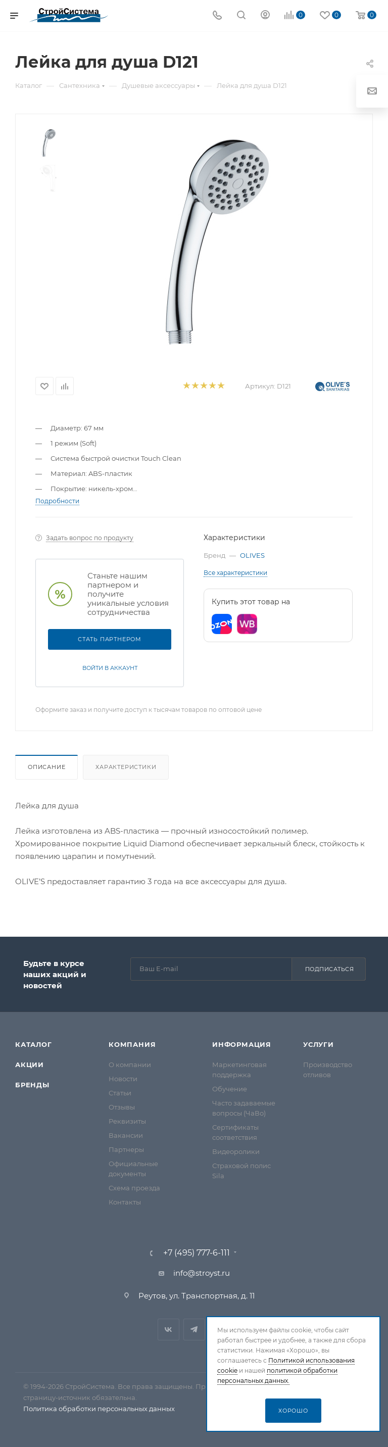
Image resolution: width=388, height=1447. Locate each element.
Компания (132, 1044)
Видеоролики (236, 1151)
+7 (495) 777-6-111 (196, 1253)
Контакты (125, 1202)
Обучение (229, 1089)
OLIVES (252, 555)
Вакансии (126, 1135)
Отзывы (122, 1107)
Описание (46, 766)
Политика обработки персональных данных (99, 1409)
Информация (241, 1044)
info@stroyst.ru (201, 1273)
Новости (123, 1079)
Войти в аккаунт (109, 667)
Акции (29, 1064)
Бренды (32, 1085)
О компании (130, 1064)
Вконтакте (168, 1329)
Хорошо (293, 1410)
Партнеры (126, 1149)
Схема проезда (134, 1188)
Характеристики (125, 766)
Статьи (120, 1093)
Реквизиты (127, 1121)
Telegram (194, 1329)
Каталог (33, 1044)
